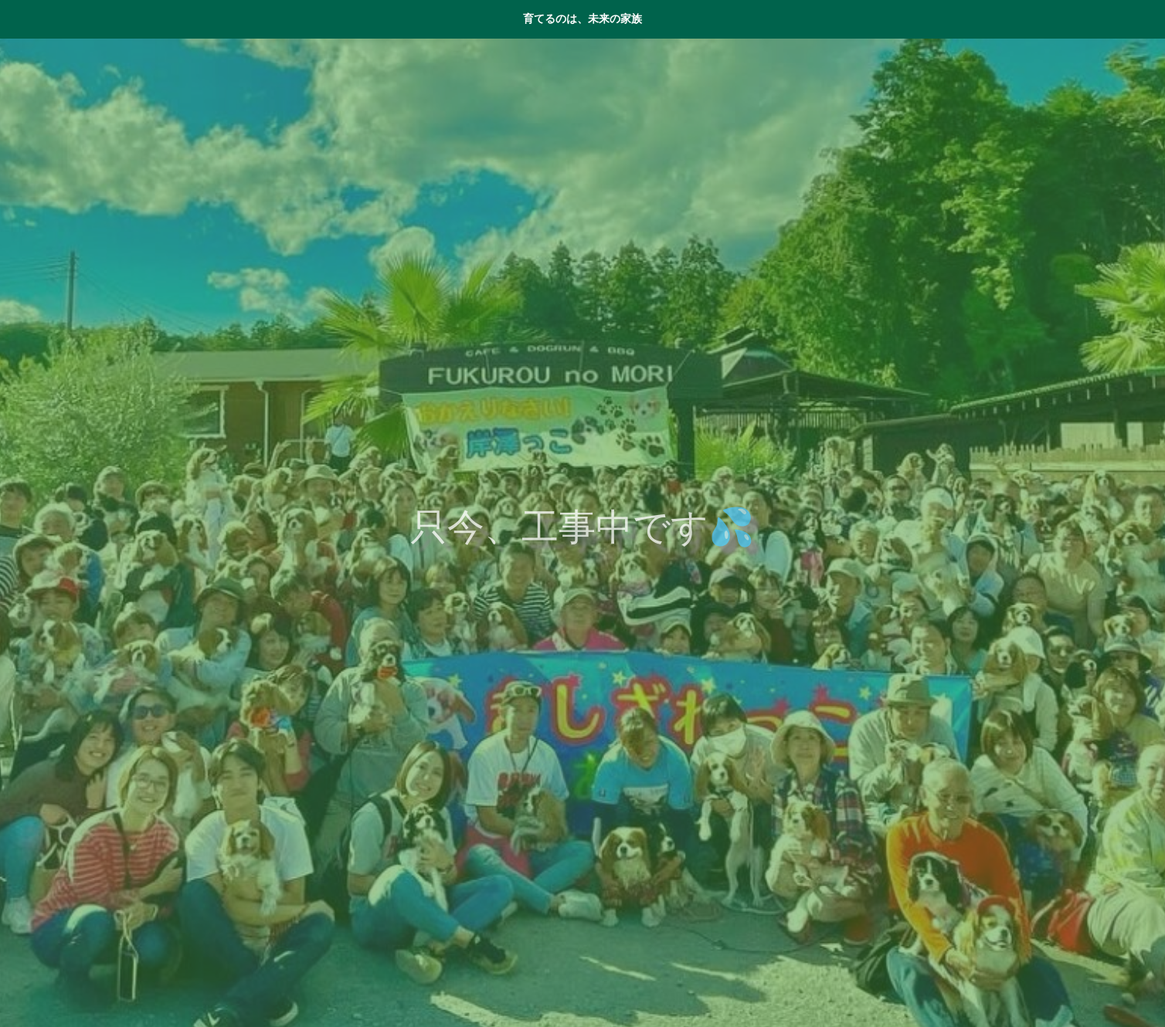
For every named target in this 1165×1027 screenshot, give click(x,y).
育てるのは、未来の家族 (582, 18)
